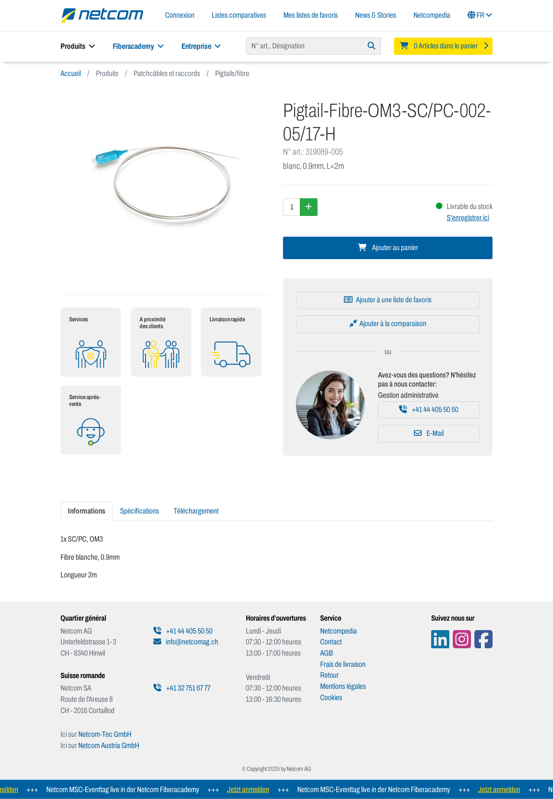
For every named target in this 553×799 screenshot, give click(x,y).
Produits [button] (77, 46)
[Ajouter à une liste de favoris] (388, 300)
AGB (326, 653)
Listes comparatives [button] (239, 15)
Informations (86, 511)
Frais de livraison (342, 664)
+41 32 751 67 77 (181, 688)
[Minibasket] (443, 46)
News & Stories (375, 15)
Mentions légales (343, 686)
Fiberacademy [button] (138, 46)
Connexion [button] (179, 15)
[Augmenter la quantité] (309, 207)
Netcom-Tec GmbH (104, 734)
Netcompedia (431, 15)
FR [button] (480, 15)
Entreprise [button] (201, 46)
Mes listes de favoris (310, 15)
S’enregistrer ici (468, 217)
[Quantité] (291, 207)
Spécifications (139, 511)
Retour (329, 675)
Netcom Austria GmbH (108, 745)
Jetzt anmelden (253, 789)
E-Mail (429, 433)
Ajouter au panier (388, 248)
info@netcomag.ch (185, 641)
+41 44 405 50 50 (428, 410)
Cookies (331, 697)
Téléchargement (196, 511)
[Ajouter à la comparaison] (388, 324)
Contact (331, 641)
